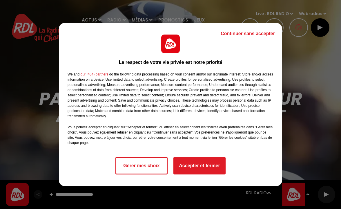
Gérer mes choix (141, 165)
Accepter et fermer (199, 165)
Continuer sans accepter (248, 33)
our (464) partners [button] (94, 74)
